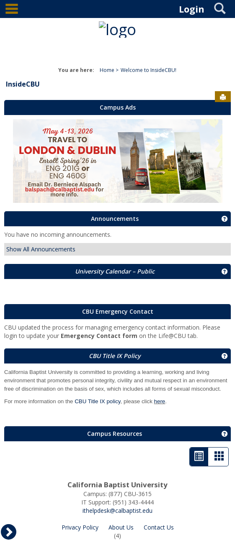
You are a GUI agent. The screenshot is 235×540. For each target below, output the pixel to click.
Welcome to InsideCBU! (148, 70)
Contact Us (159, 527)
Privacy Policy (80, 527)
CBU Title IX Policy (114, 356)
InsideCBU (23, 84)
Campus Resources (114, 434)
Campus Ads (118, 107)
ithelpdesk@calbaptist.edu (117, 510)
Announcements (115, 219)
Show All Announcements (40, 249)
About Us (121, 527)
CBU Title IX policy (97, 401)
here (159, 401)
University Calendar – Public (115, 271)
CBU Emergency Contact (117, 311)
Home (107, 70)
